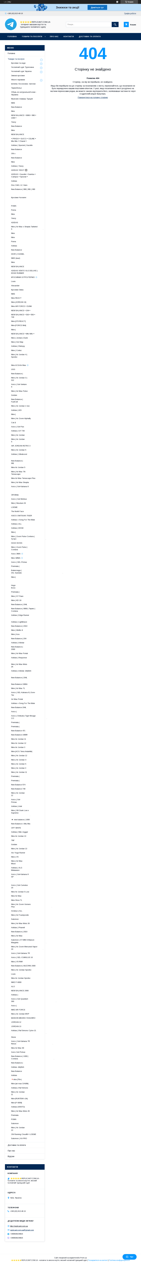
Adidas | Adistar (17, 643)
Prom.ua (83, 1258)
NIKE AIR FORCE (18, 1010)
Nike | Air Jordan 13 (19, 849)
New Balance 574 (18, 785)
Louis (13, 281)
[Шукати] (115, 24)
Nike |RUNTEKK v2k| (19, 1099)
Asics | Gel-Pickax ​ (36, 800)
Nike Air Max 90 (17, 1048)
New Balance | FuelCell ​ (33, 400)
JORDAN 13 (16, 1026)
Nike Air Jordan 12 (18, 743)
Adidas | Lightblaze (19, 622)
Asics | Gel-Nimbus (19, 499)
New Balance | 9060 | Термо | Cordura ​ (25, 610)
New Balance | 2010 (19, 626)
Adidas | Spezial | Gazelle (21, 145)
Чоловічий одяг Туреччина (22, 67)
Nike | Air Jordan (18, 435)
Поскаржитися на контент (98, 1260)
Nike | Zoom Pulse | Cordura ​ (30, 548)
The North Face (17, 511)
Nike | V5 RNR (17, 962)
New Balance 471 (18, 731)
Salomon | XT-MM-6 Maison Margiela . (28, 941)
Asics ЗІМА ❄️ (17, 554)
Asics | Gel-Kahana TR (20, 953)
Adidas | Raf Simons (19, 1088)
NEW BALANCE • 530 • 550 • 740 (23, 316)
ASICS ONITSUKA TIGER (21, 516)
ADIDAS (14, 222)
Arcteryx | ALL (16, 911)
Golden (14, 395)
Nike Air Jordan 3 (18, 747)
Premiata (14, 1115)
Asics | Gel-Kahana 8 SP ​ (31, 875)
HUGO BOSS (16, 543)
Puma (13, 210)
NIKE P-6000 (16, 982)
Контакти (68, 36)
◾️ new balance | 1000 (20, 820)
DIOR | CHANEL (17, 254)
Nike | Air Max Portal (19, 653)
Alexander (15, 286)
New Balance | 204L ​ (32, 679)
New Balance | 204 (18, 638)
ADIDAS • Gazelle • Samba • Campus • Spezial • (23, 175)
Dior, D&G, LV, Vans (19, 185)
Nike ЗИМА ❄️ (17, 558)
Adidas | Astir (16, 806)
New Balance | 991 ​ (34, 462)
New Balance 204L (18, 707)
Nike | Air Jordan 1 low (20, 406)
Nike (13, 111)
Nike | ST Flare (17, 596)
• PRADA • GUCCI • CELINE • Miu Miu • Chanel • (23, 140)
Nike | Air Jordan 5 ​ (33, 440)
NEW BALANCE (17, 134)
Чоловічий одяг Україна (21, 71)
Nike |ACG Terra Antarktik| (21, 751)
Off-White (15, 495)
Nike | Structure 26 (18, 503)
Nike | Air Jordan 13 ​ (33, 1129)
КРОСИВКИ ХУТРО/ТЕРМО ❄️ (24, 277)
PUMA (13, 206)
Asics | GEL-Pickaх (19, 562)
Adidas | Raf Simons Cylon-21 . (28, 1031)
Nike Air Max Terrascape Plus (23, 478)
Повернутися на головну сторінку (93, 97)
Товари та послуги (32, 36)
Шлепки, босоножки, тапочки (23, 84)
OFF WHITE (16, 828)
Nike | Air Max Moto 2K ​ (31, 665)
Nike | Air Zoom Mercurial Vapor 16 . (27, 948)
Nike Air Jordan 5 (18, 467)
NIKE (13, 103)
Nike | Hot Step (17, 342)
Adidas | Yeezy (17, 166)
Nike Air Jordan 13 (18, 836)
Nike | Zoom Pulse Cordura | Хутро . (28, 537)
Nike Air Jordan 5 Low (20, 892)
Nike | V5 (14, 857)
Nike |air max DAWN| (19, 1084)
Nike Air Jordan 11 (18, 739)
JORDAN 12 (16, 1022)
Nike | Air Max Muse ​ (34, 862)
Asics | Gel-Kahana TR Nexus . (32, 1042)
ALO (13, 986)
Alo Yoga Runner (18, 853)
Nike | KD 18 (16, 600)
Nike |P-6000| (16, 1103)
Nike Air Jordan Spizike (20, 978)
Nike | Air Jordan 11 (19, 772)
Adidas (14, 181)
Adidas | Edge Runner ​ (30, 616)
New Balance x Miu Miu (20, 824)
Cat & (13, 423)
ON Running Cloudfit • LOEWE (23, 1134)
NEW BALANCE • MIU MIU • (22, 334)
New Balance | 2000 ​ (34, 648)
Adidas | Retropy (18, 346)
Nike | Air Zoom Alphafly (21, 418)
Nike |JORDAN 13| (18, 302)
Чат (129, 1257)
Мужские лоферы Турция (22, 99)
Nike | (13, 330)
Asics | (14, 712)
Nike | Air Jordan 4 (18, 760)
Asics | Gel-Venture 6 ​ (32, 385)
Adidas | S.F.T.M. (18, 431)
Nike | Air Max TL (18, 688)
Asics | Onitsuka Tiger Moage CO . (29, 717)
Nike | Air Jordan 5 (18, 450)
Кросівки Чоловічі (18, 197)
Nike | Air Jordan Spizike (21, 970)
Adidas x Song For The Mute (23, 520)
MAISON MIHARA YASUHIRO (23, 1018)
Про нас (54, 36)
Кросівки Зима (17, 290)
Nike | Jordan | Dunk (19, 338)
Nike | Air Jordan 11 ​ (33, 1093)
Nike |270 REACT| (18, 321)
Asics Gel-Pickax (18, 1052)
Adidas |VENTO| (18, 1107)
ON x (13, 153)
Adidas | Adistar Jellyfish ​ (28, 672)
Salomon (15, 919)
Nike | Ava (15, 634)
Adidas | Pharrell (18, 927)
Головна (12, 36)
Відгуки (11, 1156)
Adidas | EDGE (17, 528)
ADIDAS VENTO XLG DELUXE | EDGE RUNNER (24, 272)
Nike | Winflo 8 (17, 630)
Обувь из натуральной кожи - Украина (24, 93)
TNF (13, 840)
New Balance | (17, 374)
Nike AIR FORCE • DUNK (21, 306)
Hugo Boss (22, 586)
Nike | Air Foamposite (20, 915)
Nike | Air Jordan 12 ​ (33, 794)
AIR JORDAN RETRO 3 (20, 446)
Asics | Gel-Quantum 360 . (33, 1000)
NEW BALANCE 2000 (20, 991)
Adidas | (14, 995)
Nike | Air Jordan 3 (18, 768)
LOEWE (14, 507)
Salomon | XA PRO (19, 1138)
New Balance (16, 107)
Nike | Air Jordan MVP (20, 1014)
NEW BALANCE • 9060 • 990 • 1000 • (23, 116)
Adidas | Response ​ (33, 659)
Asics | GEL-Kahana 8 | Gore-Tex (23, 693)
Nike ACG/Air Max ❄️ (20, 365)
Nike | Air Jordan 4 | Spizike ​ (30, 355)
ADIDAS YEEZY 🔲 (19, 170)
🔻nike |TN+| (16, 1079)
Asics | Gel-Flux (17, 427)
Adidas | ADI (16, 410)
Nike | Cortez (16, 350)
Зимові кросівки (18, 76)
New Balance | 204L (19, 604)
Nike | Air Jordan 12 (19, 755)
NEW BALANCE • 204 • (20, 310)
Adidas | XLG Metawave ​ (34, 869)
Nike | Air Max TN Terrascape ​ (31, 473)
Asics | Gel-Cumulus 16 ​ (31, 886)
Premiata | (15, 566)
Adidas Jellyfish (17, 1067)
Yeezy (13, 122)
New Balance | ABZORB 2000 (23, 966)
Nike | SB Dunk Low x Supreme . (22, 812)
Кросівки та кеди (18, 63)
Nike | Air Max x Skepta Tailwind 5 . (27, 228)
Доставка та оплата (90, 36)
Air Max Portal (17, 699)
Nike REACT (16, 298)
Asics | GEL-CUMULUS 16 (22, 957)
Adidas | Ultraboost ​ (32, 455)
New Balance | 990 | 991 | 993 (23, 189)
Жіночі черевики (18, 80)
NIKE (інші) (15, 258)
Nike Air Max (16, 896)
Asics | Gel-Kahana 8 (20, 486)
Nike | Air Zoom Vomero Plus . (31, 905)
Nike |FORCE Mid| (18, 325)
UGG (13, 369)
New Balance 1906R (19, 735)
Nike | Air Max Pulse (19, 391)
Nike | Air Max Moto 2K (20, 923)
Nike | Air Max (16, 936)
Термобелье (16, 88)
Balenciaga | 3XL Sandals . (37, 571)
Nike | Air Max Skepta (20, 482)
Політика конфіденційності (119, 1260)
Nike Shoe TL (16, 900)
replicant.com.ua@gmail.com (22, 1230)
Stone (13, 1037)
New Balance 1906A (19, 684)
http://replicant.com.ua (19, 1226)
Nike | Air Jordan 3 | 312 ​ (31, 379)
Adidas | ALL (16, 524)
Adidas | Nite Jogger (19, 832)
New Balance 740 (18, 789)
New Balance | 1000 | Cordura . (32, 1057)
